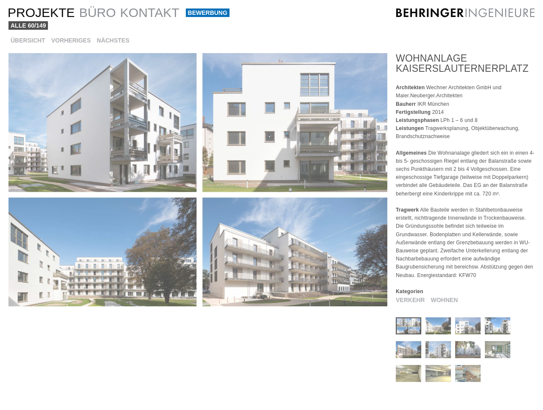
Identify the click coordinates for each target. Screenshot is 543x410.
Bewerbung (207, 12)
